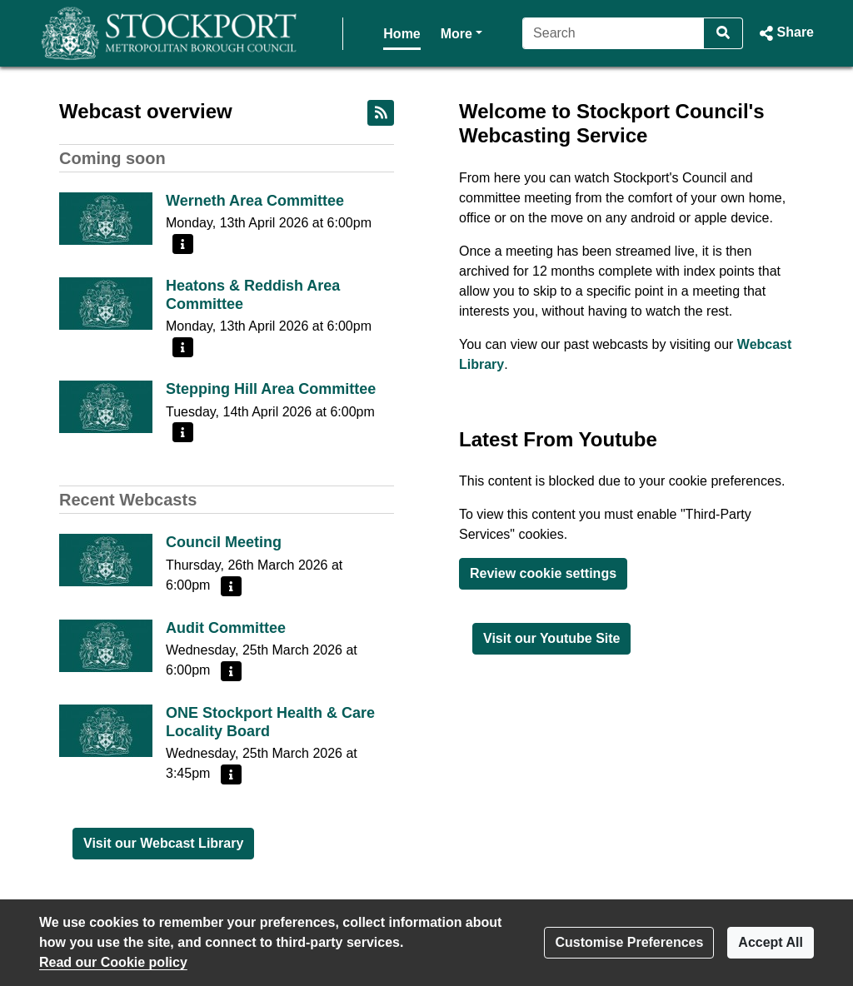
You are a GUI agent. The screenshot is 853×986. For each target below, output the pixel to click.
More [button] (410, 32)
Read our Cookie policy (113, 962)
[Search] (611, 33)
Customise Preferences (629, 942)
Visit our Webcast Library (163, 843)
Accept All (770, 942)
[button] (785, 33)
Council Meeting (224, 542)
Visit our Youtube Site (551, 638)
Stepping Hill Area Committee (271, 389)
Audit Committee (226, 628)
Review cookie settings (543, 573)
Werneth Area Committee (255, 200)
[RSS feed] (380, 113)
